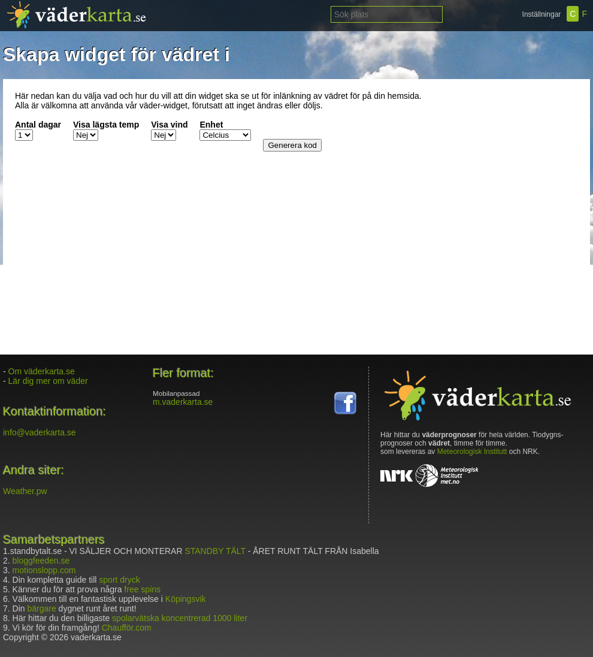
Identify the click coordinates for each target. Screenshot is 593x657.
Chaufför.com (127, 627)
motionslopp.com (44, 570)
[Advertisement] (503, 166)
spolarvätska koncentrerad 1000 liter (179, 618)
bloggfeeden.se (41, 560)
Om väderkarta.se (41, 371)
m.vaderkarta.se (183, 402)
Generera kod (292, 145)
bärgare (41, 608)
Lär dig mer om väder (48, 381)
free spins (142, 589)
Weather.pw (25, 491)
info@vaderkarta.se (39, 432)
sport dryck (119, 580)
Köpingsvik (185, 599)
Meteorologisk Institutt (472, 451)
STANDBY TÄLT (214, 551)
